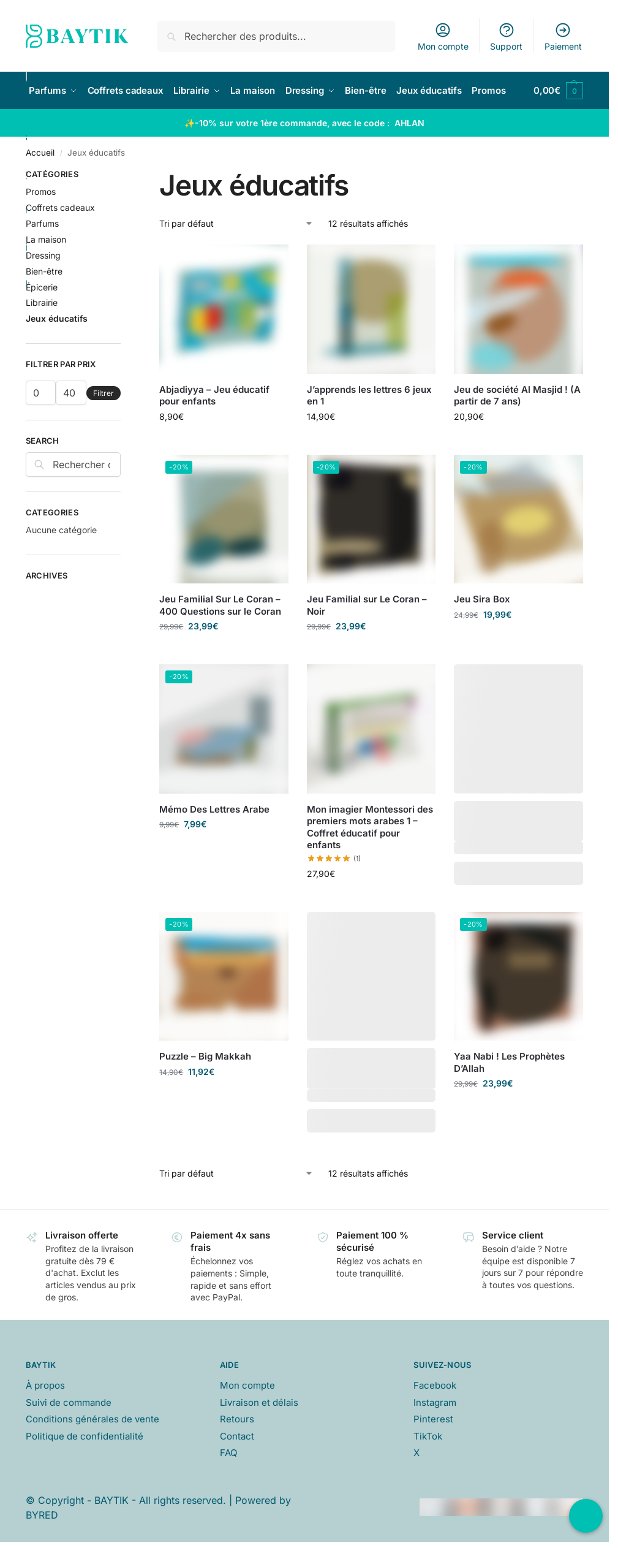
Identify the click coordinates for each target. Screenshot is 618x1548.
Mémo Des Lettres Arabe (214, 809)
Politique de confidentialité (84, 1436)
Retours (237, 1419)
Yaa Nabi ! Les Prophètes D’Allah (509, 1062)
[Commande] (236, 223)
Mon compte (443, 36)
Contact (237, 1436)
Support (506, 36)
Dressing (43, 255)
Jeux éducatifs (57, 318)
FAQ (228, 1453)
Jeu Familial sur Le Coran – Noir (367, 605)
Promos (41, 191)
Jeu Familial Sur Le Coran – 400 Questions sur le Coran (220, 605)
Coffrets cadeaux (60, 207)
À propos (45, 1385)
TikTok (427, 1436)
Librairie (42, 302)
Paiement (563, 36)
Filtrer (103, 393)
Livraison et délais (259, 1402)
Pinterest (433, 1419)
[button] (558, 90)
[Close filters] (124, 176)
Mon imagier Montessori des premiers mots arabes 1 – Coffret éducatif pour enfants (370, 827)
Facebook (434, 1385)
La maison (46, 239)
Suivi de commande (68, 1402)
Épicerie (42, 287)
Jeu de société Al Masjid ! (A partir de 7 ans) (517, 396)
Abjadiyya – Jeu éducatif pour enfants (214, 396)
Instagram (434, 1402)
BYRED (42, 1515)
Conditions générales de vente (92, 1419)
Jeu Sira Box (482, 599)
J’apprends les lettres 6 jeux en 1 (369, 396)
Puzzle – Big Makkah (205, 1056)
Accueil (40, 152)
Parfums (42, 223)
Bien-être (44, 271)
